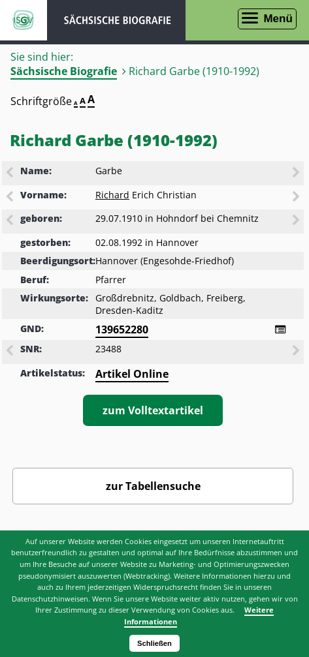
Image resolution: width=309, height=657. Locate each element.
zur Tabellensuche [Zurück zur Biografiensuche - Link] (153, 486)
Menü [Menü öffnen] (277, 18)
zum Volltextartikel (153, 410)
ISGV (23, 20)
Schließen (154, 643)
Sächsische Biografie (63, 71)
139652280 (121, 329)
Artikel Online (132, 374)
